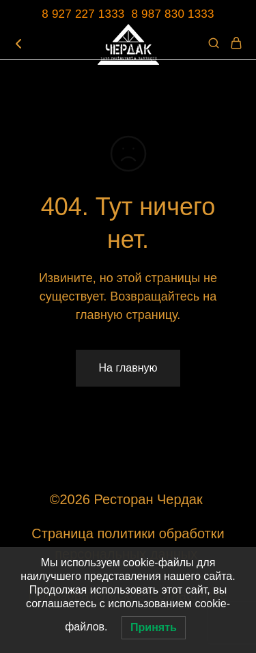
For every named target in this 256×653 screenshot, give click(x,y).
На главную (128, 368)
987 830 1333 (177, 14)
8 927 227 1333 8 (91, 14)
